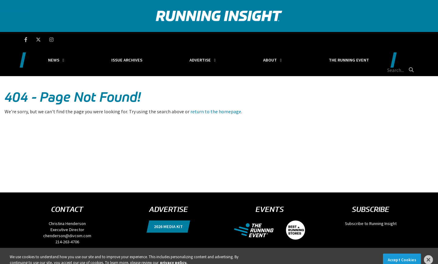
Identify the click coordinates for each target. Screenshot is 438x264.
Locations (135, 243)
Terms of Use (115, 243)
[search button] (410, 39)
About (266, 39)
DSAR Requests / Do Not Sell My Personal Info (72, 243)
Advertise (210, 39)
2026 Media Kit (168, 197)
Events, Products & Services (165, 243)
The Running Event (329, 39)
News (94, 39)
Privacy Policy (27, 243)
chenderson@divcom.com (67, 206)
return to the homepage (215, 82)
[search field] (384, 39)
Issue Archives (152, 39)
